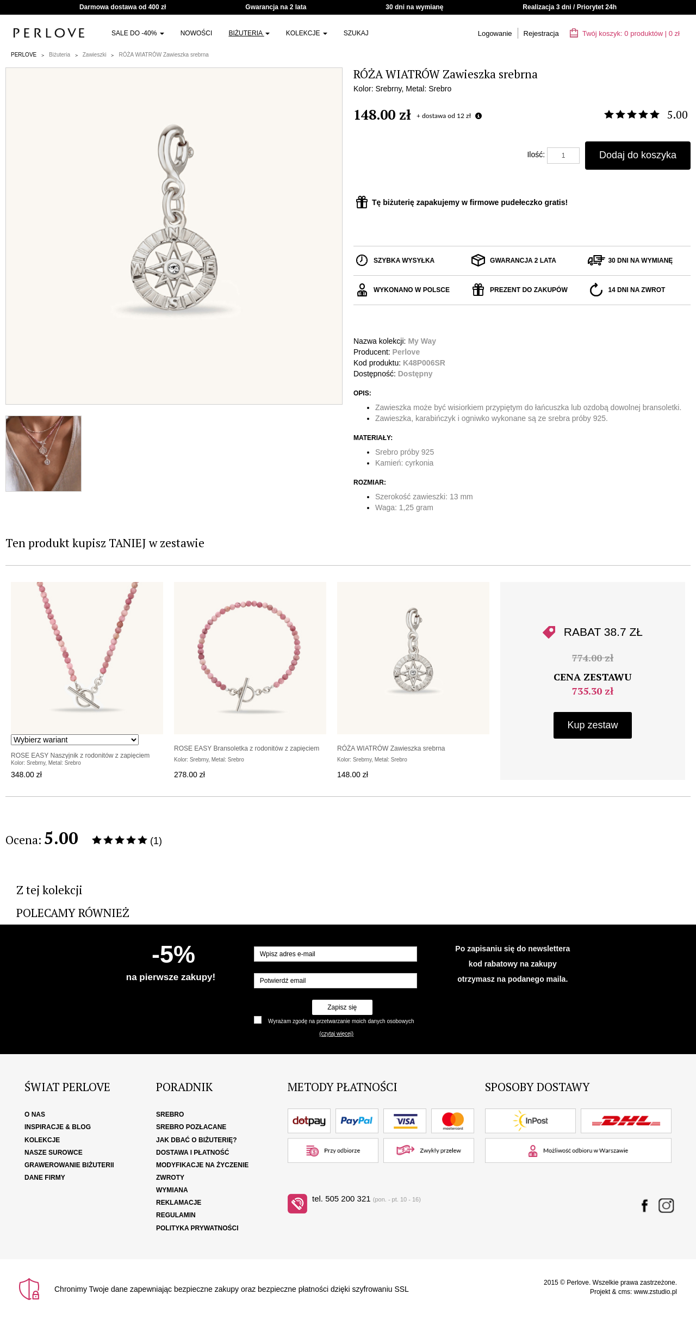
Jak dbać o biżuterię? (196, 1140)
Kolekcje (306, 33)
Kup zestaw (592, 725)
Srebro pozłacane (191, 1127)
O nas (34, 1114)
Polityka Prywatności (197, 1228)
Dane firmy (44, 1177)
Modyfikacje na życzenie (202, 1165)
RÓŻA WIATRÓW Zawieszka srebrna (163, 55)
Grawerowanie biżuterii (69, 1165)
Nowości (197, 33)
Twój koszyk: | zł (625, 33)
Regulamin (176, 1215)
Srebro (170, 1114)
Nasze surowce (53, 1152)
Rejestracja (541, 33)
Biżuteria (248, 33)
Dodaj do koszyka (637, 155)
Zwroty (170, 1177)
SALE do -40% (137, 33)
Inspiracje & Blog (57, 1127)
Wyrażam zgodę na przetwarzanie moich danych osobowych (341, 1021)
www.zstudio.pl (655, 1292)
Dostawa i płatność (192, 1152)
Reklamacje (178, 1202)
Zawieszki (95, 55)
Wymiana (172, 1190)
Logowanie (495, 33)
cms (624, 1292)
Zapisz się (342, 1007)
